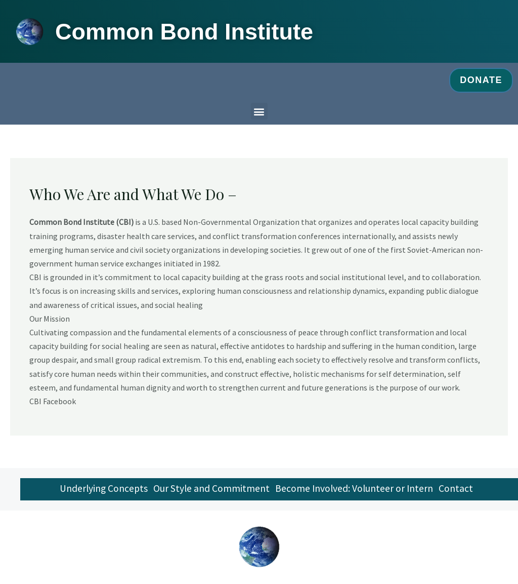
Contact (460, 490)
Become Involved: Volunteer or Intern (355, 490)
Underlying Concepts (98, 490)
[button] (259, 111)
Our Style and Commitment (209, 490)
